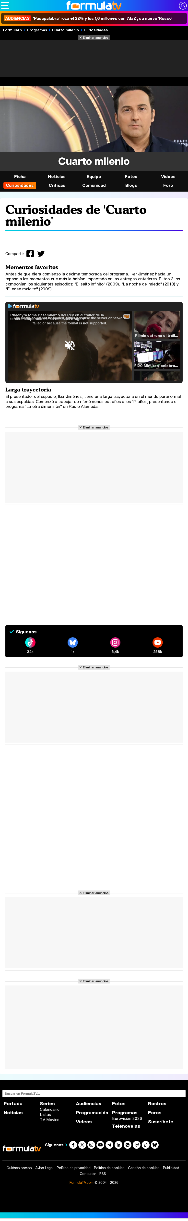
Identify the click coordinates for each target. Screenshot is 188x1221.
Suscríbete (160, 1122)
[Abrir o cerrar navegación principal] (5, 5)
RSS (102, 1173)
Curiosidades (96, 30)
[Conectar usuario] (183, 6)
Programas (37, 30)
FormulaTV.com (82, 1182)
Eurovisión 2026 (127, 1118)
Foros (155, 1112)
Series (47, 1103)
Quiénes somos (19, 1168)
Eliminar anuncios (95, 37)
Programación (92, 1112)
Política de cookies (109, 1168)
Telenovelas (126, 1126)
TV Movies (49, 1120)
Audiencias (88, 1103)
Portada (13, 1103)
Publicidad (171, 1168)
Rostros (157, 1103)
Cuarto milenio (65, 30)
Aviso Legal (44, 1168)
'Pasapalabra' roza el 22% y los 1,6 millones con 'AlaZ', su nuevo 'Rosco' (88, 18)
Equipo (94, 176)
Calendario (49, 1109)
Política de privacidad (74, 1168)
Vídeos (168, 176)
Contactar (88, 1173)
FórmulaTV (13, 30)
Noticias (57, 176)
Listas (45, 1114)
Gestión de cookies (144, 1168)
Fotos (131, 176)
